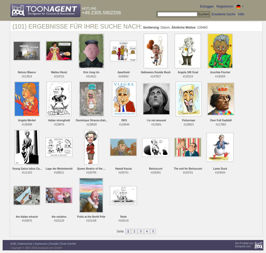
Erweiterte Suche (223, 14)
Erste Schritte (68, 243)
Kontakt (54, 243)
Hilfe (241, 14)
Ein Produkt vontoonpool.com (244, 245)
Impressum (41, 243)
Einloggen (207, 6)
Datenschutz (25, 243)
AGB (13, 243)
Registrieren (224, 6)
